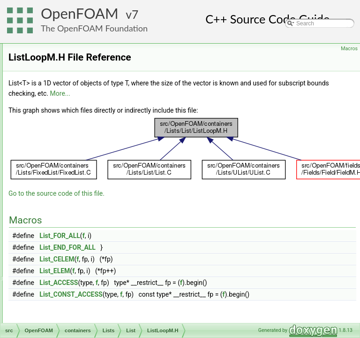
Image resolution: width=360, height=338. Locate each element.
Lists (59, 43)
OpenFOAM (80, 13)
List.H (75, 157)
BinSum (71, 64)
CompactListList (81, 74)
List (65, 136)
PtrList (69, 229)
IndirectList (74, 126)
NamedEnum (69, 291)
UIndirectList (76, 260)
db (49, 302)
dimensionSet (63, 322)
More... (267, 106)
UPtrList (71, 281)
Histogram (74, 116)
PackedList (75, 219)
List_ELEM (172, 284)
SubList (70, 250)
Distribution (75, 85)
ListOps (70, 209)
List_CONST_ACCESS (188, 307)
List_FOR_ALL (177, 249)
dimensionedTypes (69, 312)
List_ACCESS (176, 296)
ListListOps (75, 198)
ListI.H (76, 167)
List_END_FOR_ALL (185, 260)
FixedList (72, 105)
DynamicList (76, 95)
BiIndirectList (77, 54)
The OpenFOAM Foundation (94, 28)
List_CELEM (174, 272)
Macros (349, 49)
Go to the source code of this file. (174, 206)
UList (67, 271)
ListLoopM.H (84, 188)
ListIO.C (78, 178)
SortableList (75, 240)
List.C (75, 147)
